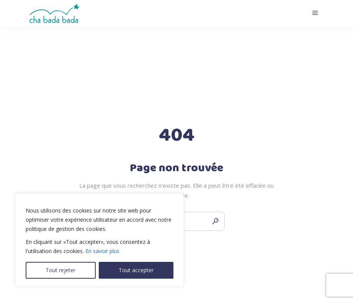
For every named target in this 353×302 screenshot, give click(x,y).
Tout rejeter (60, 270)
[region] (99, 240)
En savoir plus (102, 251)
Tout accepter (136, 270)
